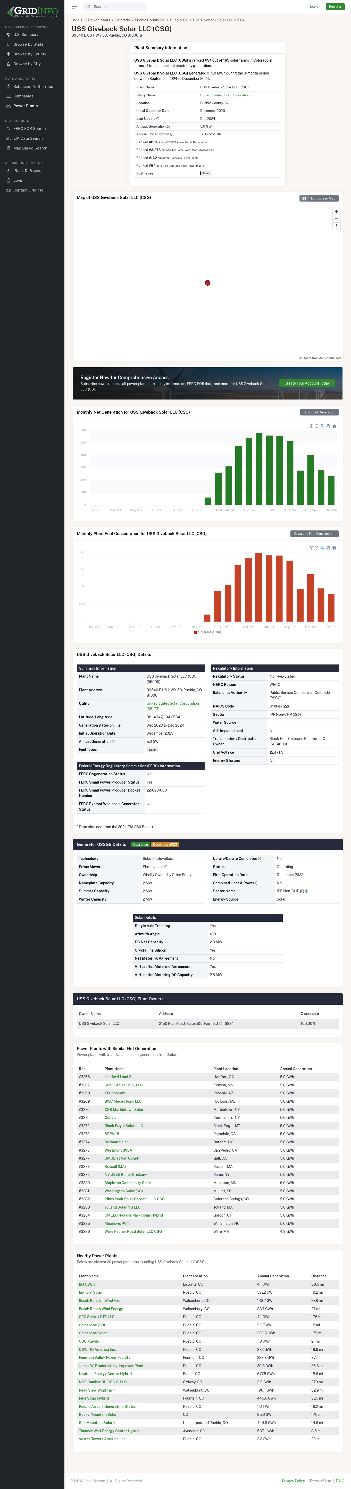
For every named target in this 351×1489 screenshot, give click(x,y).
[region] (32, 753)
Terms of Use (320, 1481)
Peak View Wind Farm (97, 1390)
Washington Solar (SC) (124, 1191)
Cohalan (112, 1118)
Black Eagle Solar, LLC (124, 1126)
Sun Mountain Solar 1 (97, 1423)
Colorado (122, 20)
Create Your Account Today (307, 383)
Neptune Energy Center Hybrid (105, 1374)
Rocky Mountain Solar (98, 1414)
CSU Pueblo (89, 1341)
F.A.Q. (340, 1481)
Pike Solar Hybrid (94, 1398)
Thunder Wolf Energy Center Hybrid (109, 1431)
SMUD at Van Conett (122, 1158)
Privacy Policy (293, 1481)
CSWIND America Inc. (97, 1349)
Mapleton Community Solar (128, 1183)
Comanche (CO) (92, 1325)
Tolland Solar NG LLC (122, 1207)
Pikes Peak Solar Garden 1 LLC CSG (135, 1199)
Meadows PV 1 (117, 1223)
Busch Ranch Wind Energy (101, 1309)
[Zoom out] (336, 218)
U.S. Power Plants (95, 20)
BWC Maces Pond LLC (123, 1101)
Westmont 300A (118, 1150)
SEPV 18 (112, 1134)
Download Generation (319, 412)
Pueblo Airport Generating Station (108, 1406)
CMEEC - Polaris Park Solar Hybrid (134, 1215)
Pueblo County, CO (150, 20)
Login (314, 6)
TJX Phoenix (115, 1093)
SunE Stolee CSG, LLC (124, 1085)
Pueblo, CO (179, 20)
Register (335, 7)
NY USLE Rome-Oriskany (126, 1174)
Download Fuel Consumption (314, 534)
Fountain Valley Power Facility (104, 1357)
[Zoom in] (336, 211)
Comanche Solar (93, 1333)
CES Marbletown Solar (124, 1110)
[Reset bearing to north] (336, 226)
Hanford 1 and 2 (118, 1077)
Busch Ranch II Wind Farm (100, 1301)
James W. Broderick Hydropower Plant (111, 1366)
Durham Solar (116, 1142)
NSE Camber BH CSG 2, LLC (103, 1382)
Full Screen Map (317, 198)
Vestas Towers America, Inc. (103, 1439)
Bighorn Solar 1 (92, 1292)
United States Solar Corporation (225, 95)
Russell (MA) (115, 1166)
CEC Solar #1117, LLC (96, 1317)
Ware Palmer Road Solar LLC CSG (133, 1231)
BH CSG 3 (87, 1284)
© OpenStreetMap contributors (320, 358)
